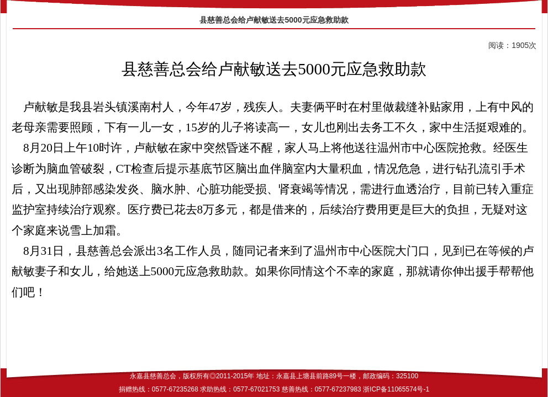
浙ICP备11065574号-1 (396, 389)
